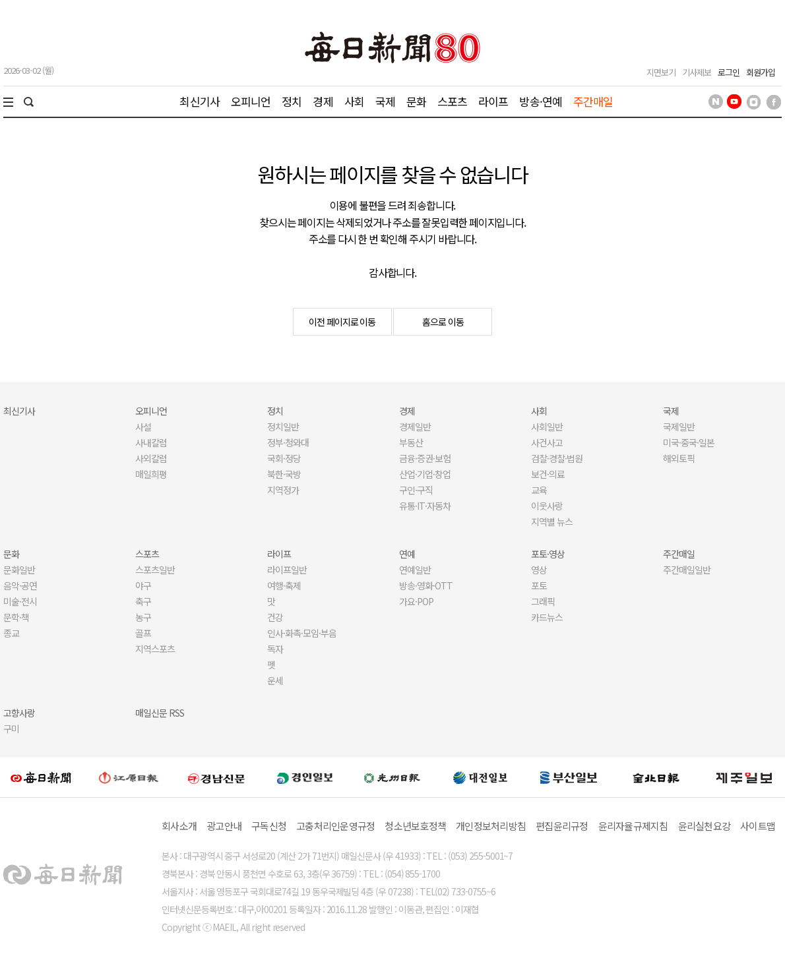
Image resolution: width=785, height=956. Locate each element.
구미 (11, 728)
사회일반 (547, 426)
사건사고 (547, 442)
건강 (275, 617)
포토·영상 (548, 553)
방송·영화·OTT (426, 585)
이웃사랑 (547, 505)
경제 (322, 101)
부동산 (411, 442)
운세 (275, 680)
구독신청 (268, 826)
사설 (143, 426)
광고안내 (223, 826)
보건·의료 (548, 474)
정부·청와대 (288, 442)
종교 (11, 633)
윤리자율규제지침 (633, 826)
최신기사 (199, 101)
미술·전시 (20, 601)
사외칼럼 (151, 458)
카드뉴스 (547, 617)
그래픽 (543, 601)
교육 (539, 489)
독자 (275, 648)
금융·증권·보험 (425, 458)
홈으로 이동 (443, 321)
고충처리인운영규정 (335, 826)
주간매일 (593, 101)
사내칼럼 (151, 442)
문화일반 (19, 569)
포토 (539, 585)
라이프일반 (287, 569)
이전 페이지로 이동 (342, 321)
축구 (143, 601)
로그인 (728, 72)
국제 (385, 101)
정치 (291, 101)
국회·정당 (284, 458)
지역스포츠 (155, 648)
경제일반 (415, 426)
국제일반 (679, 426)
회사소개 (179, 826)
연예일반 (415, 569)
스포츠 (452, 101)
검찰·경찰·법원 (556, 458)
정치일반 (283, 426)
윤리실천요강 (704, 826)
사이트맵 (757, 826)
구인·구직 (416, 489)
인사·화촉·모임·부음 (301, 633)
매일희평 (151, 474)
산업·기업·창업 (425, 474)
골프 (143, 633)
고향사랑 (19, 712)
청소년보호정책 (415, 826)
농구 (143, 617)
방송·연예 (540, 101)
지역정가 (283, 489)
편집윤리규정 (562, 826)
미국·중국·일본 (688, 442)
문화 (416, 101)
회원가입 (760, 72)
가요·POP (416, 601)
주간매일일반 (686, 569)
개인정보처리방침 (491, 826)
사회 (354, 101)
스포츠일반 (155, 569)
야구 (143, 585)
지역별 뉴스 (552, 521)
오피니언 (251, 101)
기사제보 (696, 72)
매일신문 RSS (159, 712)
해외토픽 (679, 458)
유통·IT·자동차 (425, 505)
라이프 (493, 101)
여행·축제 (284, 585)
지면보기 (660, 72)
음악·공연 (20, 585)
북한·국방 (284, 474)
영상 (539, 569)
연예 (407, 553)
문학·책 (16, 617)
